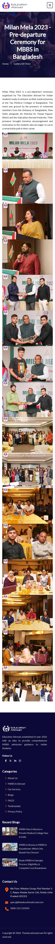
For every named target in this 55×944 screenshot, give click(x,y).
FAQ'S (9, 800)
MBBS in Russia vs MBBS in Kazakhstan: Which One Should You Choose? (33, 848)
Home (5, 63)
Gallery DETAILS (22, 63)
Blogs (9, 794)
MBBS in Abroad (15, 783)
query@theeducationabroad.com (26, 902)
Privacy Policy (13, 811)
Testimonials (13, 806)
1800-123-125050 (19, 908)
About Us (11, 778)
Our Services (13, 789)
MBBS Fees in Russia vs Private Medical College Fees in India (33, 833)
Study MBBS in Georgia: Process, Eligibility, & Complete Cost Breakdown (32, 864)
